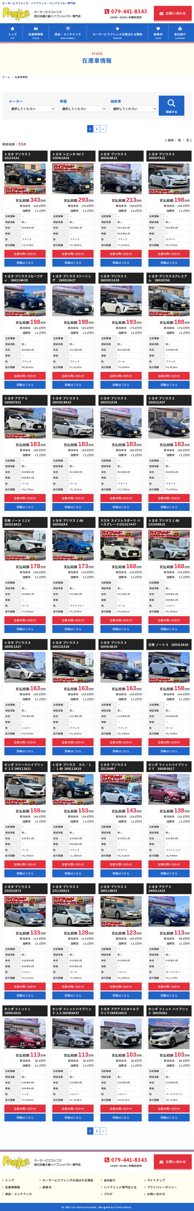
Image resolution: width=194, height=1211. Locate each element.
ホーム (6, 77)
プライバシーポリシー (162, 1187)
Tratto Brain (123, 1207)
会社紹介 (180, 36)
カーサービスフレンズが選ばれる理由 (117, 36)
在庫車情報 (36, 36)
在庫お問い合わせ (25, 254)
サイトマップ (156, 1180)
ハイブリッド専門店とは (120, 1187)
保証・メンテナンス (68, 36)
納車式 (158, 36)
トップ (12, 36)
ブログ (108, 1194)
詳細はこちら (25, 263)
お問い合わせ (176, 13)
